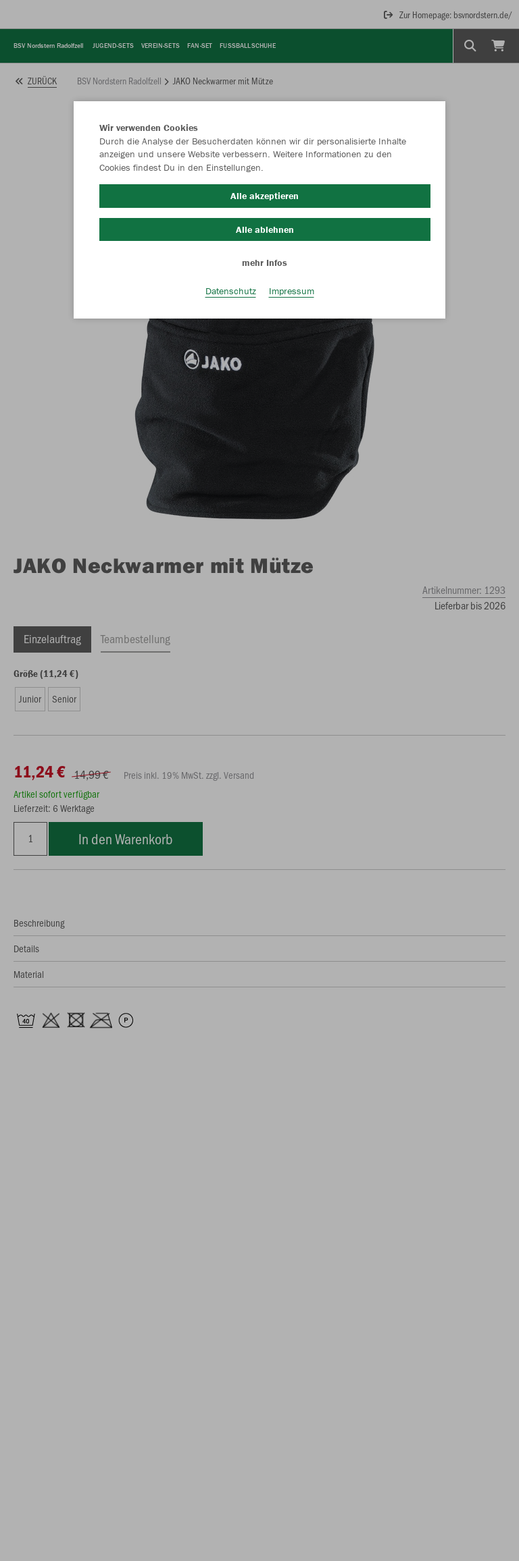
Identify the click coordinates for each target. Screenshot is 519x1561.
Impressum (291, 291)
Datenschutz (230, 291)
